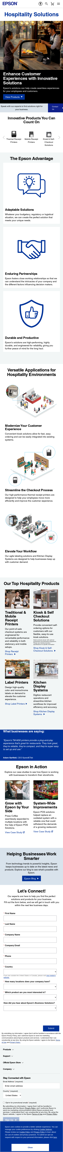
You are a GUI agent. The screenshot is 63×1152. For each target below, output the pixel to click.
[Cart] (52, 4)
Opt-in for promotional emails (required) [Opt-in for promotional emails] (21, 1100)
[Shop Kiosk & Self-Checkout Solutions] (45, 649)
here (55, 1137)
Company (9, 1066)
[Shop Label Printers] (16, 701)
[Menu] (58, 4)
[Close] (30, 1147)
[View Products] (14, 97)
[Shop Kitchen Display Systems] (45, 710)
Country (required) (10, 1088)
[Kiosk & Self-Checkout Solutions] (48, 137)
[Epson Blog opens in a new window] (31, 876)
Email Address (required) (13, 1079)
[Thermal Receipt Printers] (13, 136)
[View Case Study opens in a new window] (15, 829)
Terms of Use (37, 1112)
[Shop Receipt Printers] (17, 651)
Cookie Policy (24, 1132)
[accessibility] (40, 4)
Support (8, 1053)
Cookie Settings (46, 1129)
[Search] (46, 4)
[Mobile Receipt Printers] (31, 136)
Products (8, 1047)
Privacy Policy (30, 1105)
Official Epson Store (13, 1060)
